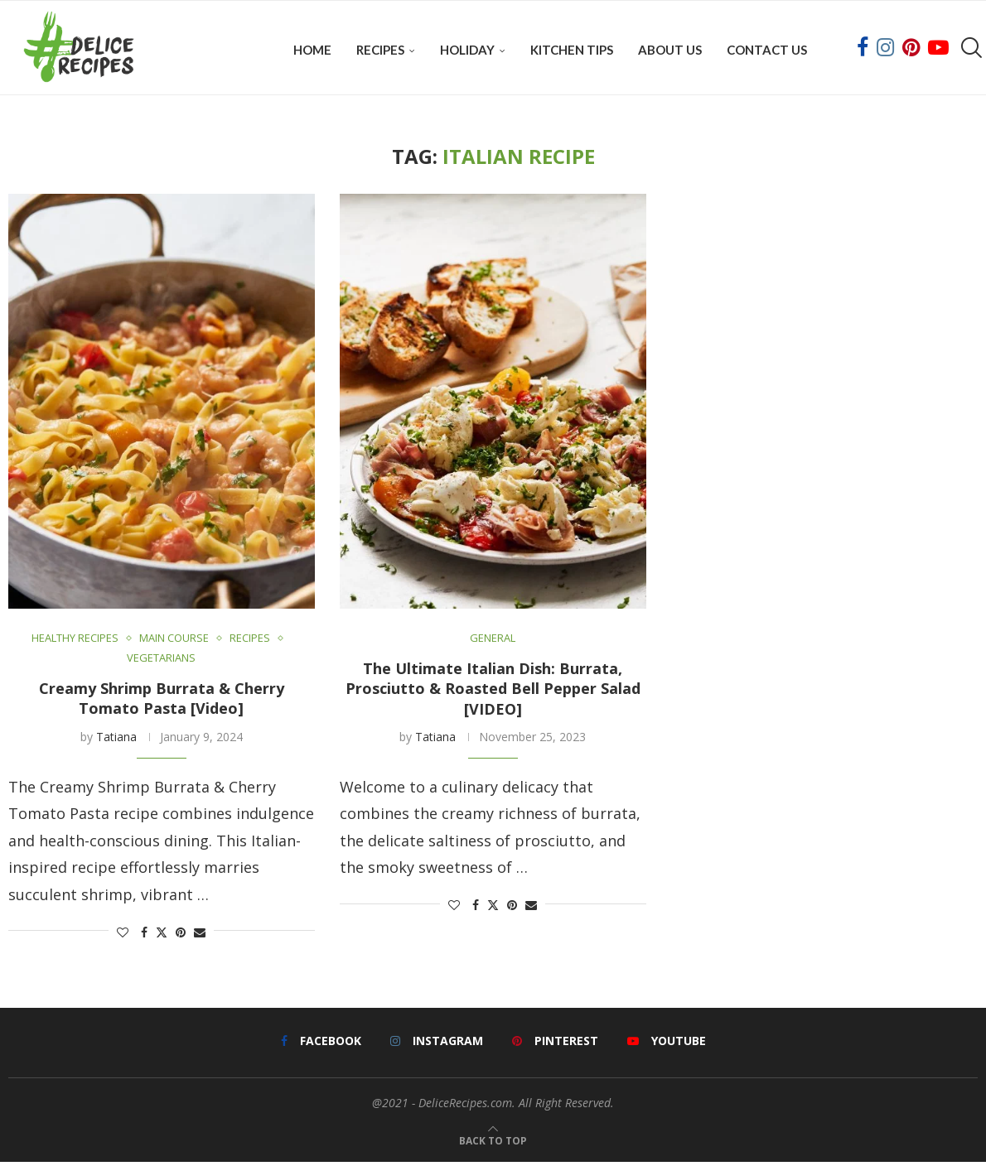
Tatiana (116, 740)
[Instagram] (885, 50)
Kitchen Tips (571, 49)
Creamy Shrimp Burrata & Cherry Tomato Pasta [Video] (161, 702)
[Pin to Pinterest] (181, 935)
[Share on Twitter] (161, 935)
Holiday (467, 49)
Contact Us (767, 49)
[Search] (969, 50)
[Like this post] (122, 935)
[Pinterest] (911, 50)
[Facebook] (862, 50)
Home (312, 49)
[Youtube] (938, 50)
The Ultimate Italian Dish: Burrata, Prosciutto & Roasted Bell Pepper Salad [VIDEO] (493, 692)
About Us (670, 49)
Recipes (380, 49)
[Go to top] (493, 1142)
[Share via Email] (199, 935)
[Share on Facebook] (144, 935)
